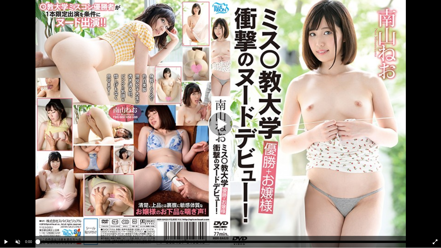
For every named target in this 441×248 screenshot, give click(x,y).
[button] (18, 242)
